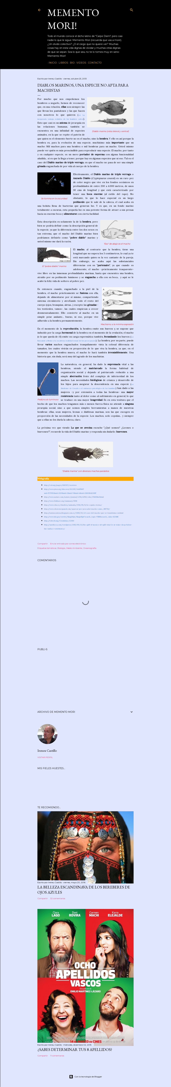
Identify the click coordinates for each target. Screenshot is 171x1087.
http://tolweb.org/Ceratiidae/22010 (59, 521)
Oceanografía (89, 548)
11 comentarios (57, 1055)
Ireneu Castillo (47, 750)
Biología (61, 548)
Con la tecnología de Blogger (85, 1077)
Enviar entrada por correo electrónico (68, 543)
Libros (62, 62)
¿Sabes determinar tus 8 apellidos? (74, 1049)
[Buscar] (132, 9)
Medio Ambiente (74, 548)
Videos (80, 62)
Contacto (94, 62)
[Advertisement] (85, 676)
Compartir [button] (42, 543)
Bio (71, 62)
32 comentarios (57, 898)
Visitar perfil (45, 757)
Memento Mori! (73, 19)
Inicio (51, 62)
